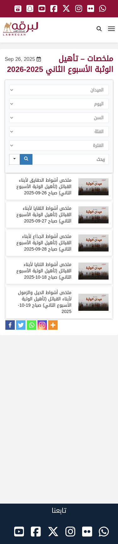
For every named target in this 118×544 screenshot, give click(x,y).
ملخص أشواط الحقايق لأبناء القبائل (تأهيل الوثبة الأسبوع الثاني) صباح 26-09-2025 (43, 186)
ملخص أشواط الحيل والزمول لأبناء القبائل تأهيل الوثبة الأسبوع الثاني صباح (44, 302)
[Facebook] (10, 325)
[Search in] (14, 159)
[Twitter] (20, 325)
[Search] (26, 159)
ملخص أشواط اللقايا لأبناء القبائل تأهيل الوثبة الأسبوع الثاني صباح (43, 214)
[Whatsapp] (31, 325)
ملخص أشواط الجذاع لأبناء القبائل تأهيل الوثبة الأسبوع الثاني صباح (43, 242)
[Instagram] (42, 325)
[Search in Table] (70, 159)
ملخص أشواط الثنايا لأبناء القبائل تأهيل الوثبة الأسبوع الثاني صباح (43, 270)
